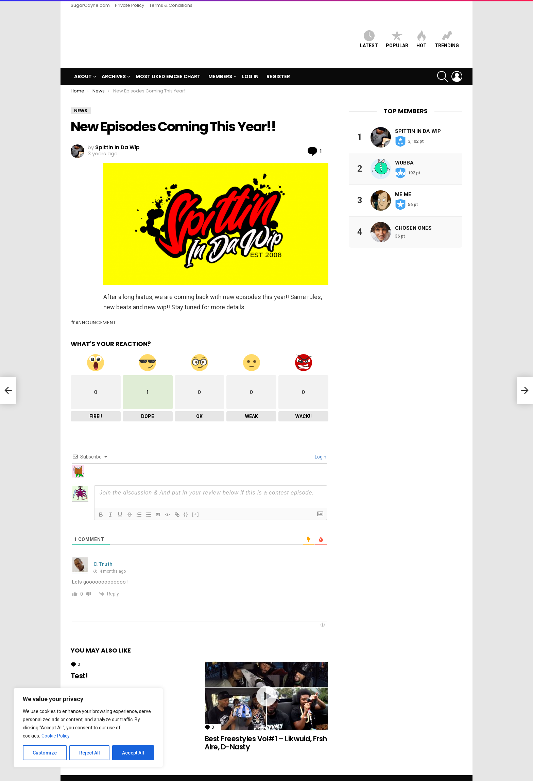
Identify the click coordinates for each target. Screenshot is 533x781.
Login (320, 445)
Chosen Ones (413, 216)
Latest (369, 33)
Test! (79, 665)
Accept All (133, 753)
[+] (195, 502)
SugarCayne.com (90, 5)
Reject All (89, 753)
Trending (447, 33)
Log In (250, 65)
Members (220, 66)
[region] (88, 727)
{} (186, 502)
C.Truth (103, 553)
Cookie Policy (55, 736)
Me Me (403, 183)
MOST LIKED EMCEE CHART (168, 65)
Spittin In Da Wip (418, 120)
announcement (95, 311)
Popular (397, 33)
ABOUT (83, 66)
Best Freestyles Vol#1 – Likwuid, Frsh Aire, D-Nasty (266, 732)
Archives (114, 66)
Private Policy (129, 5)
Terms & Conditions (170, 5)
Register (278, 65)
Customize (45, 753)
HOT (421, 33)
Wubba (404, 151)
